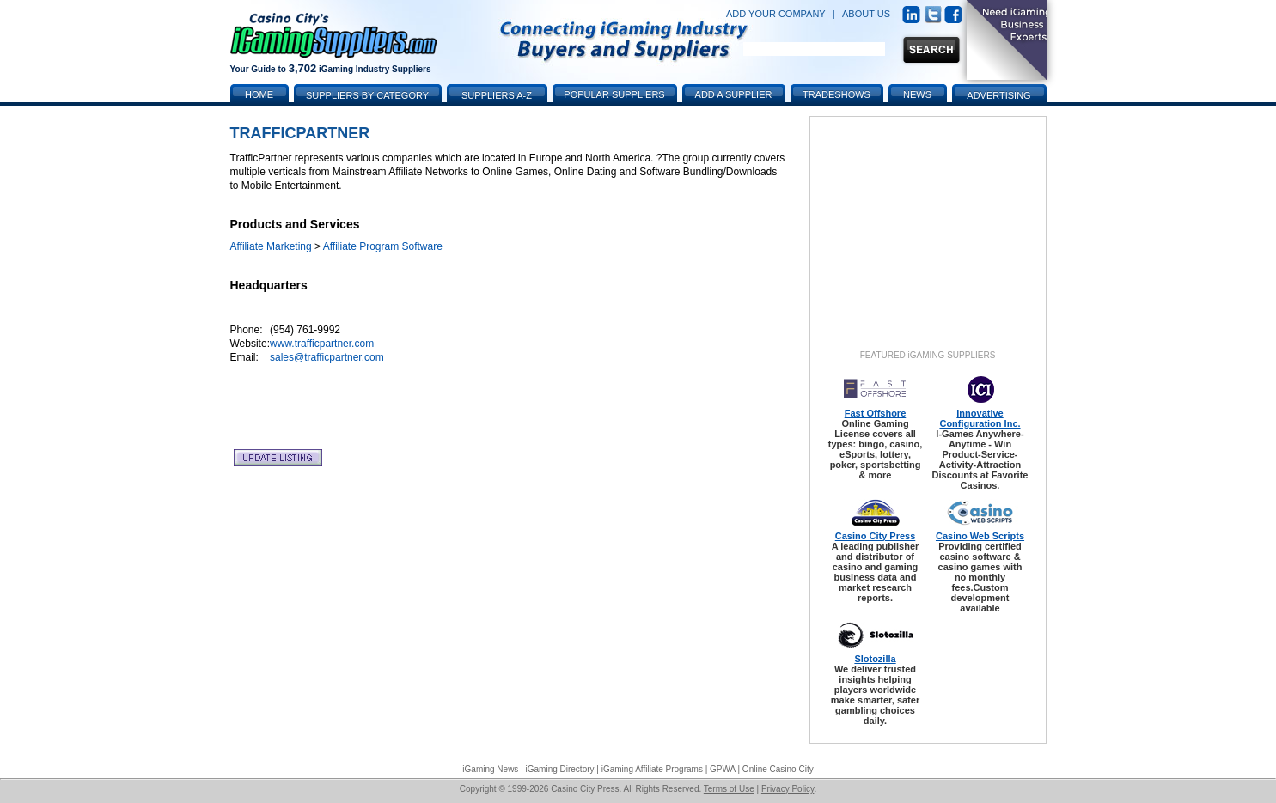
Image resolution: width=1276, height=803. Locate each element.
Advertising (998, 95)
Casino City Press (875, 536)
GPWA (723, 769)
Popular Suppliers (614, 94)
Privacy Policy (788, 789)
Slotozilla (874, 659)
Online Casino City (778, 769)
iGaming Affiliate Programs (652, 769)
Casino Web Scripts (980, 536)
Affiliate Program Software (383, 246)
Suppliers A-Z (496, 95)
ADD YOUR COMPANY (776, 14)
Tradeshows (836, 94)
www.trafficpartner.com (322, 344)
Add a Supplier (733, 94)
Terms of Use (729, 789)
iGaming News (490, 769)
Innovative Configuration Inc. (979, 418)
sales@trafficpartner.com (327, 357)
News (917, 94)
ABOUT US (866, 14)
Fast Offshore (876, 413)
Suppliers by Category (367, 95)
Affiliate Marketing (271, 246)
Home (259, 94)
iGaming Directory (560, 769)
